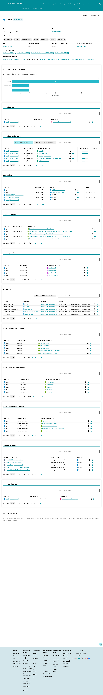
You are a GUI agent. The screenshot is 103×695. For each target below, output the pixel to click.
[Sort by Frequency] (87, 148)
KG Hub (55, 664)
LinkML (45, 660)
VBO (34, 669)
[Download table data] (40, 126)
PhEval (45, 658)
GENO (34, 672)
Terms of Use (27, 676)
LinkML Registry (55, 670)
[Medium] (79, 658)
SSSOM (45, 663)
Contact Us (16, 661)
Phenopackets (47, 676)
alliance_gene (81, 46)
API (24, 658)
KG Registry (56, 667)
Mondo (35, 653)
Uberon (35, 656)
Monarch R (27, 663)
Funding (15, 666)
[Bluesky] (89, 658)
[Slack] (76, 658)
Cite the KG (26, 678)
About (45, 4)
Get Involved (67, 653)
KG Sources (26, 684)
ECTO (34, 677)
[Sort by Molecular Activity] (51, 340)
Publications (17, 664)
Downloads (26, 655)
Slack (65, 656)
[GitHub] (82, 658)
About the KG (27, 681)
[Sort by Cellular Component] (59, 379)
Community (97, 4)
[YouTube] (86, 658)
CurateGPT (46, 674)
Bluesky (66, 666)
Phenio (35, 664)
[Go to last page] (36, 165)
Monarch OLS (57, 655)
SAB (14, 658)
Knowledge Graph (53, 4)
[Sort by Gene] (8, 119)
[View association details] (92, 122)
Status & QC (27, 666)
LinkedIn (66, 661)
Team (14, 656)
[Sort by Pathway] (34, 226)
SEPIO (34, 674)
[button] (85, 153)
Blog (65, 658)
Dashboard (26, 686)
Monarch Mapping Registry (56, 659)
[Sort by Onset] (96, 148)
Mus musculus (56, 32)
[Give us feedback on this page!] (100, 644)
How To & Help (27, 668)
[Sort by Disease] (57, 119)
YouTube (66, 664)
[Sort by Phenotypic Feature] (51, 148)
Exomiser (46, 655)
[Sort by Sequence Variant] (16, 457)
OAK (44, 666)
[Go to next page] (33, 165)
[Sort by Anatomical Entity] (59, 265)
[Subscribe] (73, 658)
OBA (34, 666)
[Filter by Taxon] (45, 142)
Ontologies (63, 4)
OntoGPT (46, 671)
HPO (34, 661)
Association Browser (26, 690)
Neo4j (25, 660)
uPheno (35, 658)
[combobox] (51, 8)
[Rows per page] (12, 126)
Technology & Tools (74, 4)
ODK (44, 668)
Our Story (16, 653)
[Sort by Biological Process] (53, 418)
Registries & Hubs (87, 4)
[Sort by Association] (41, 119)
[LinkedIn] (84, 658)
